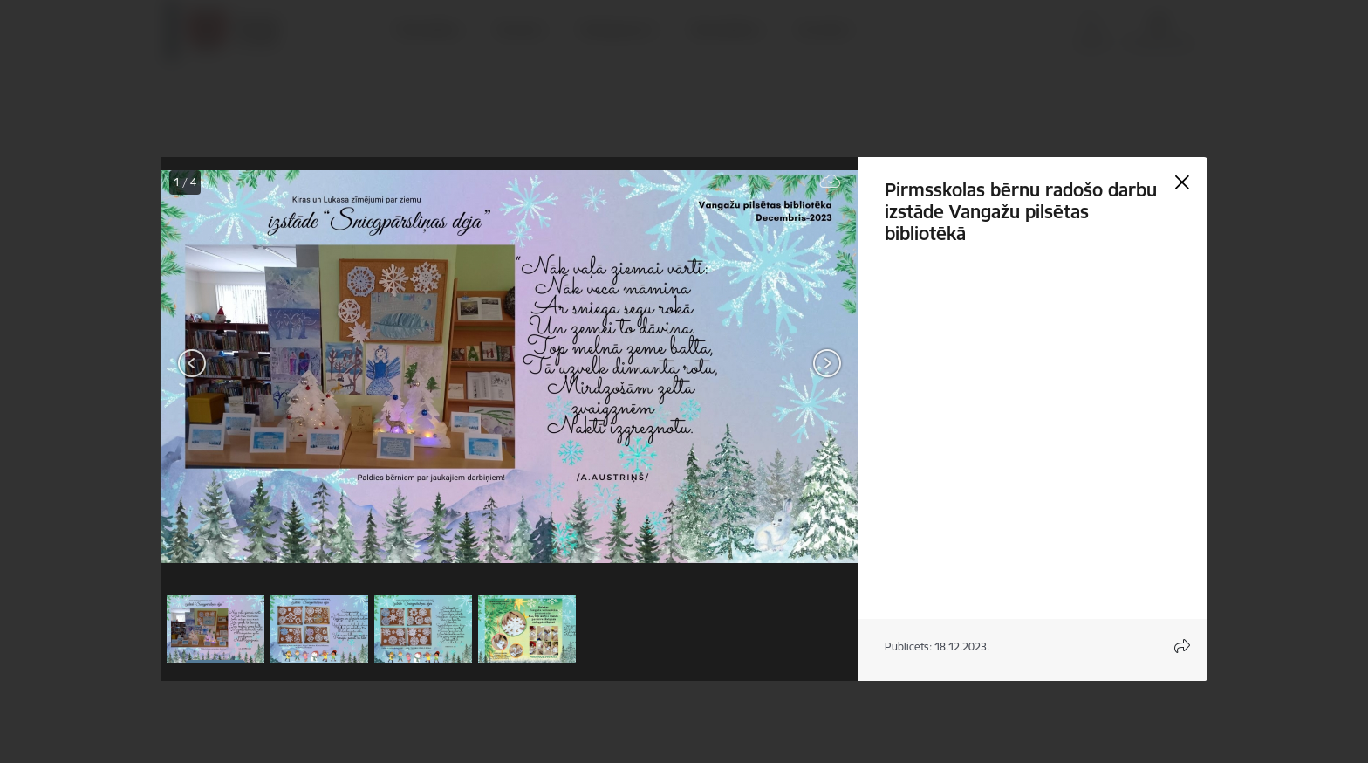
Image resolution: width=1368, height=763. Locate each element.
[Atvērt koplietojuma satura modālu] (1182, 646)
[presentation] (265, 365)
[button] (215, 629)
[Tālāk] (827, 363)
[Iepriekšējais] (192, 363)
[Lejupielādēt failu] (830, 182)
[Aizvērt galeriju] (1182, 182)
